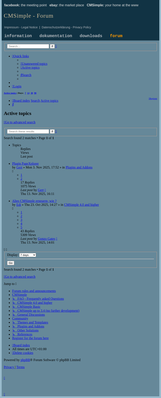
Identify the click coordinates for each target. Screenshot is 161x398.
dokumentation (55, 36)
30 (32, 93)
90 (35, 93)
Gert (19, 167)
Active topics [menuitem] (10, 93)
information (18, 36)
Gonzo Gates (46, 238)
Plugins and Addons (79, 167)
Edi (18, 204)
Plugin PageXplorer (25, 163)
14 (28, 93)
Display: (21, 255)
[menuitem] (34, 63)
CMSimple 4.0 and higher (81, 204)
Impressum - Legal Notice (21, 27)
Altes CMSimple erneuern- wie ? (34, 201)
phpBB (25, 360)
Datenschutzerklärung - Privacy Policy (66, 27)
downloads (91, 36)
